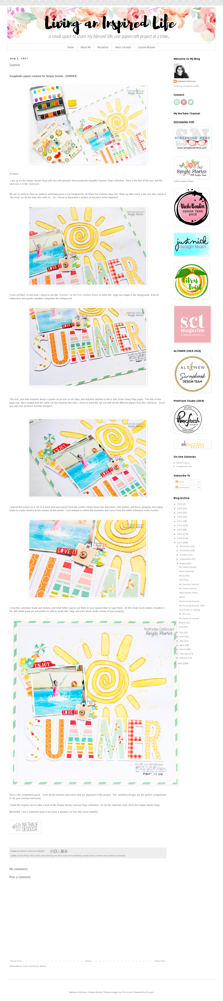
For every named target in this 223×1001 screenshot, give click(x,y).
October (184, 554)
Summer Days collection (106, 855)
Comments (182, 487)
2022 (180, 521)
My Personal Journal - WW (191, 605)
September (185, 559)
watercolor (121, 855)
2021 (180, 525)
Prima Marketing (75, 855)
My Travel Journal (187, 567)
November (185, 550)
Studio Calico (183, 462)
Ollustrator (127, 992)
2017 (180, 542)
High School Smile (188, 592)
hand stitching (47, 855)
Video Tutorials (123, 47)
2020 (180, 529)
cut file (20, 855)
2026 (180, 504)
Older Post (159, 961)
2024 (180, 512)
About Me (86, 47)
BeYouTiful (184, 575)
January (184, 657)
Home (71, 47)
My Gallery (103, 47)
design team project (32, 855)
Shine (182, 597)
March (183, 649)
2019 (180, 534)
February (184, 653)
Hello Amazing (186, 571)
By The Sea (184, 614)
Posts (180, 481)
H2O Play (183, 579)
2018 (180, 538)
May (182, 640)
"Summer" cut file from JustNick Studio (78, 295)
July (182, 632)
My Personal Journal (189, 601)
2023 (180, 516)
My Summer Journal (189, 584)
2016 (180, 663)
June (182, 636)
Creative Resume (146, 47)
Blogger (150, 992)
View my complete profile (186, 86)
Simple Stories (89, 855)
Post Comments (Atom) (34, 966)
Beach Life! (184, 622)
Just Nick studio (60, 855)
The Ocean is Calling (189, 609)
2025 (180, 508)
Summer (183, 626)
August (183, 563)
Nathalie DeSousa (186, 81)
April (182, 645)
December (185, 546)
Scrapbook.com (184, 466)
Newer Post (16, 961)
